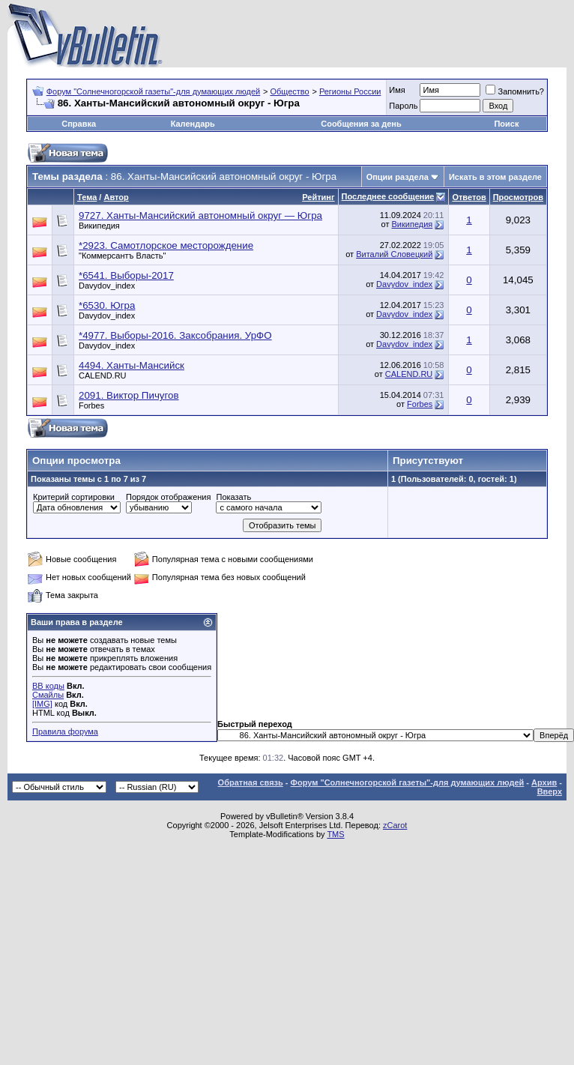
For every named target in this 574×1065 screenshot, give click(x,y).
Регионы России (350, 91)
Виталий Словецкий (394, 254)
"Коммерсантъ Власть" (122, 255)
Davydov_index (107, 285)
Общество (289, 91)
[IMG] (42, 703)
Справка (78, 123)
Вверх (549, 791)
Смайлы (48, 694)
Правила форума (65, 731)
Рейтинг (318, 197)
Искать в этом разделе (495, 176)
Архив (544, 782)
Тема (87, 197)
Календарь (193, 123)
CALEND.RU (103, 375)
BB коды (48, 685)
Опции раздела (397, 176)
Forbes (91, 405)
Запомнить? (515, 91)
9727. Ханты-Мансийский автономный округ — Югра (200, 215)
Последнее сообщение (388, 196)
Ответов (469, 197)
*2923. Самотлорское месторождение (166, 245)
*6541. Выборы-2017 (126, 275)
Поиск (506, 123)
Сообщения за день (361, 123)
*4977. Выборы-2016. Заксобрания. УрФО (175, 335)
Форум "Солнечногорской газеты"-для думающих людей (153, 91)
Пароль (403, 105)
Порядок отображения (168, 496)
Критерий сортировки (74, 496)
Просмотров (518, 197)
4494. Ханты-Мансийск (131, 365)
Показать (233, 496)
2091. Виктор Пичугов (129, 395)
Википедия (99, 225)
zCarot (395, 825)
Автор (115, 197)
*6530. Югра (107, 305)
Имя (397, 89)
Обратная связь (250, 782)
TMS (335, 834)
